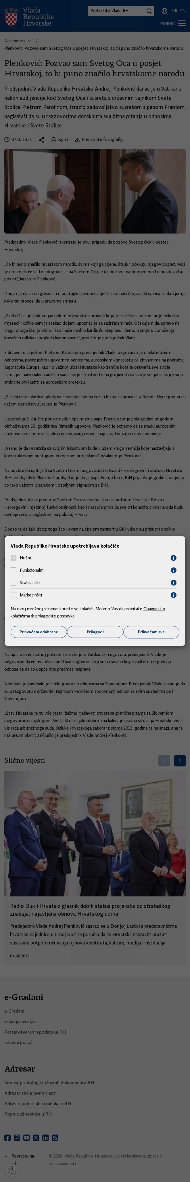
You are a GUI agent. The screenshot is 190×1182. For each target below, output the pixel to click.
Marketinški (31, 595)
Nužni (25, 558)
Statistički (30, 582)
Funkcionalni (31, 570)
